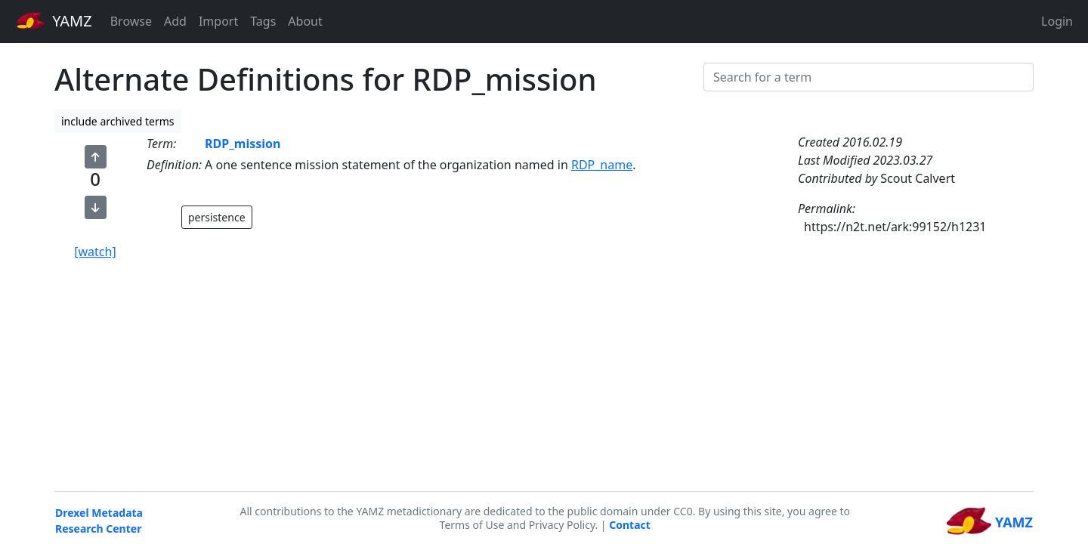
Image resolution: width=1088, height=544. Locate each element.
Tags (263, 21)
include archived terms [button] (118, 121)
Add (175, 21)
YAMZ (54, 20)
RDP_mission (242, 143)
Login (1057, 21)
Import (218, 21)
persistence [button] (217, 217)
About (305, 21)
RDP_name (601, 164)
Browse (131, 21)
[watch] (95, 251)
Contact (630, 525)
